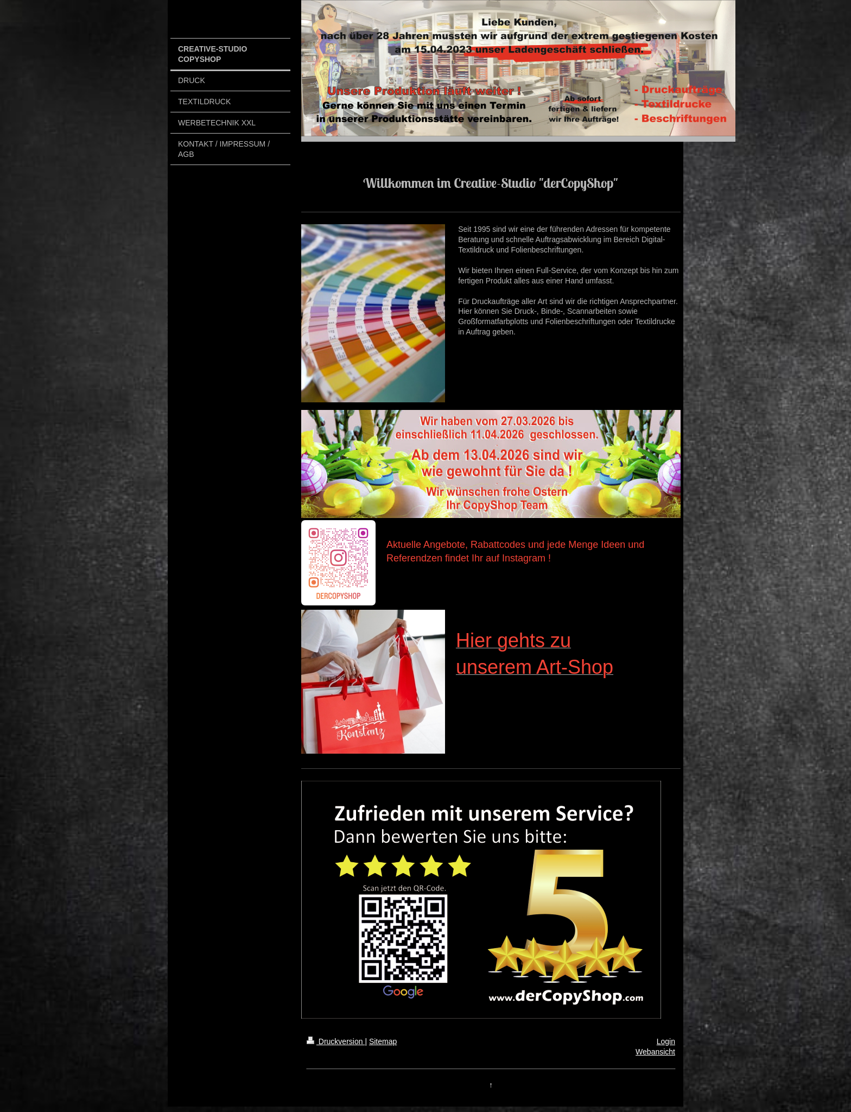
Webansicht (655, 1051)
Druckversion (336, 1041)
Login (666, 1041)
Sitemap (383, 1041)
